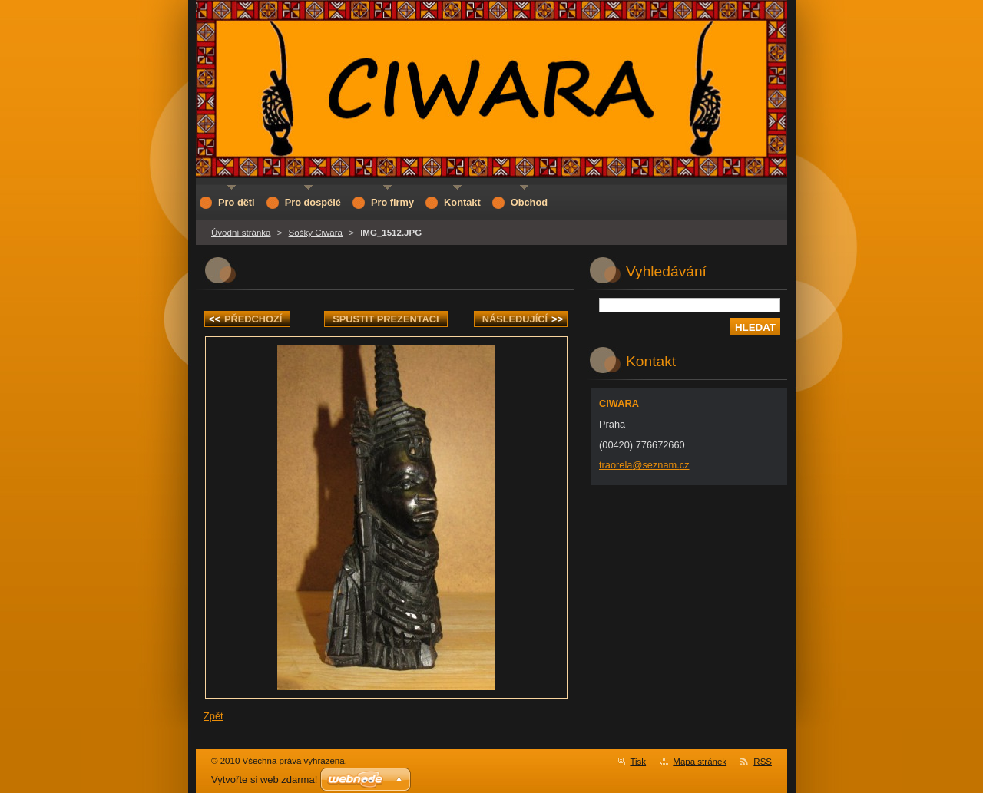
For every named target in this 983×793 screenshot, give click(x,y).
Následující (522, 319)
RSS (762, 761)
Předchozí (245, 319)
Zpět (213, 716)
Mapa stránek (699, 761)
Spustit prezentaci (386, 319)
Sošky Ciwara (316, 232)
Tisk (638, 761)
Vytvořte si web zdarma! (264, 779)
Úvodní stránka (240, 232)
